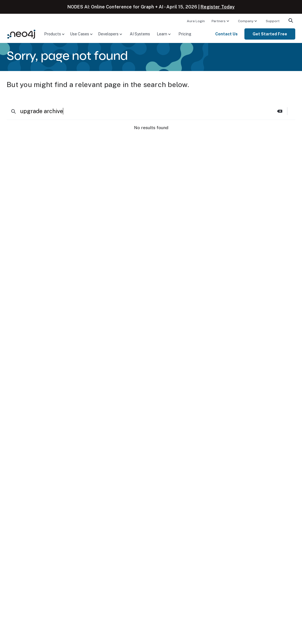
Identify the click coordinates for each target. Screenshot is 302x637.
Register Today (218, 7)
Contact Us (226, 34)
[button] (280, 111)
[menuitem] (196, 20)
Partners (219, 21)
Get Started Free (270, 34)
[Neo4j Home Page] (21, 33)
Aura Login (196, 21)
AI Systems (140, 34)
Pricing (184, 34)
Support (273, 21)
